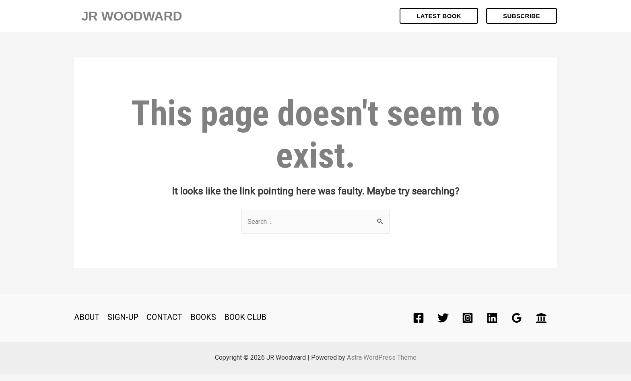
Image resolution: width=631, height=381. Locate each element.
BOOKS (204, 324)
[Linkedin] (492, 325)
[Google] (516, 325)
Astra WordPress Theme (382, 365)
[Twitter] (443, 325)
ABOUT (86, 324)
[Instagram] (467, 325)
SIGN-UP (123, 324)
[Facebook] (418, 325)
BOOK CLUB (246, 324)
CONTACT (165, 324)
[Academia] (541, 325)
